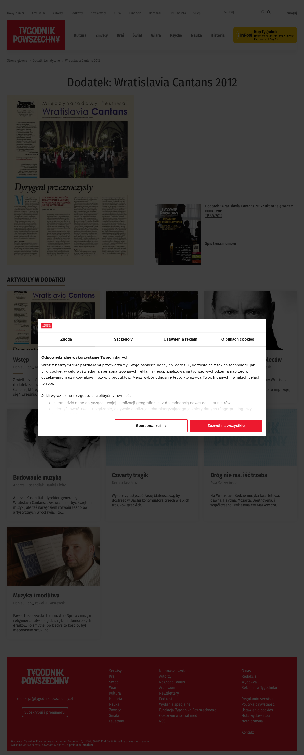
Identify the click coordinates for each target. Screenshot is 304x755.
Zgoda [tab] (66, 339)
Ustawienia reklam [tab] (180, 339)
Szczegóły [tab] (123, 339)
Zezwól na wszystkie (226, 425)
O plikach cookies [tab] (237, 339)
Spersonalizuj (151, 425)
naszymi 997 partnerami (78, 365)
